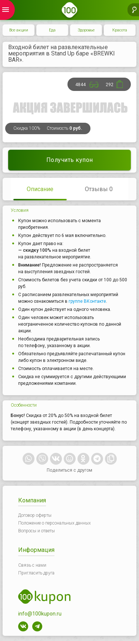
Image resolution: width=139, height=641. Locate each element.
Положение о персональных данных (54, 523)
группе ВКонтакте (87, 301)
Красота (119, 30)
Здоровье (86, 30)
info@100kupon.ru (40, 614)
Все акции (18, 30)
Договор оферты (35, 515)
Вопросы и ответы (36, 530)
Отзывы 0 (99, 189)
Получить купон (69, 159)
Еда (52, 30)
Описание (40, 189)
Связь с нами (32, 565)
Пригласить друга (36, 573)
